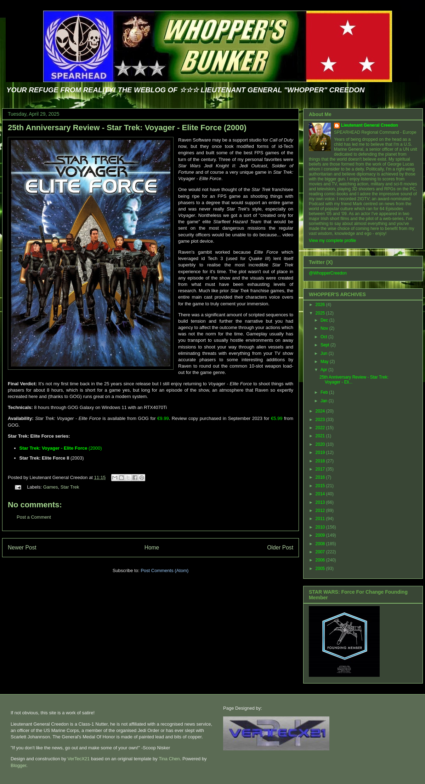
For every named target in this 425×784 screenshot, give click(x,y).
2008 (321, 543)
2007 (321, 551)
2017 (321, 469)
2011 (321, 518)
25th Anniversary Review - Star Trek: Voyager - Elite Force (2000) (127, 127)
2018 (321, 461)
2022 (321, 427)
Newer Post (22, 547)
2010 (321, 527)
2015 (321, 485)
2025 (321, 313)
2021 (321, 435)
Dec (325, 320)
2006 (321, 560)
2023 (321, 419)
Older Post (280, 547)
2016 (321, 477)
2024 (321, 411)
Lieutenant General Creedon (369, 125)
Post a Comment (34, 517)
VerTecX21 (78, 758)
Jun (325, 353)
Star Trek (70, 487)
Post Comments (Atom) (164, 570)
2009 (321, 535)
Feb (325, 392)
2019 (321, 452)
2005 (321, 568)
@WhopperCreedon (328, 273)
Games (50, 487)
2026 (321, 304)
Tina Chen (169, 758)
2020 (321, 444)
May (325, 361)
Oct (324, 336)
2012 (321, 510)
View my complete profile (332, 240)
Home (151, 547)
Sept (325, 344)
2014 (321, 493)
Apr (324, 369)
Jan (325, 400)
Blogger (18, 765)
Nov (325, 328)
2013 (321, 502)
